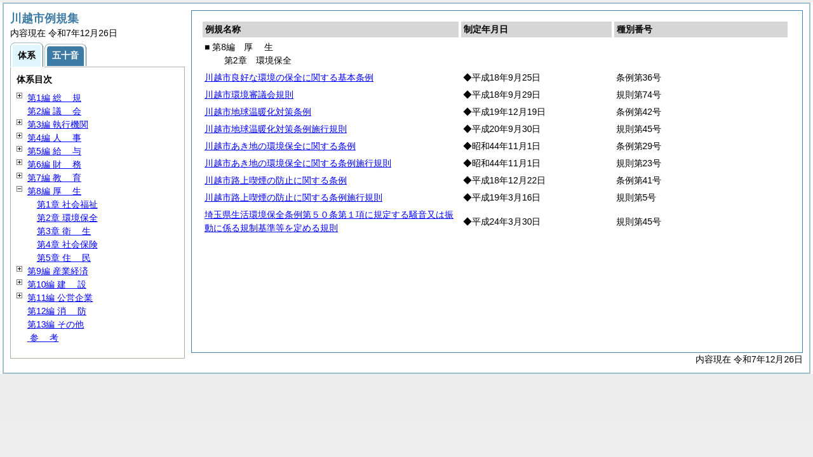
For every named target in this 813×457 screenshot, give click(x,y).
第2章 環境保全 (67, 218)
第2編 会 (54, 111)
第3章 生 (64, 231)
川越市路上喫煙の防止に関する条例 (276, 180)
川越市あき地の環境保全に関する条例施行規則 (298, 163)
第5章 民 (64, 258)
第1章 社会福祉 (67, 204)
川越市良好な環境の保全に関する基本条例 (289, 77)
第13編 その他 (55, 324)
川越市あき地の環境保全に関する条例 (280, 146)
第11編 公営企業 (60, 298)
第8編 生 (54, 191)
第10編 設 (56, 284)
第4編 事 (54, 138)
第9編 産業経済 (57, 271)
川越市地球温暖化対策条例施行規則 (276, 129)
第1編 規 (54, 98)
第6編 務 (54, 164)
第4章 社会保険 (67, 244)
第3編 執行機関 (57, 124)
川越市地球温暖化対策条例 (258, 112)
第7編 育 (54, 178)
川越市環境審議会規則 (249, 94)
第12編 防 (56, 311)
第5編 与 (54, 151)
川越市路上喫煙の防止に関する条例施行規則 (293, 197)
